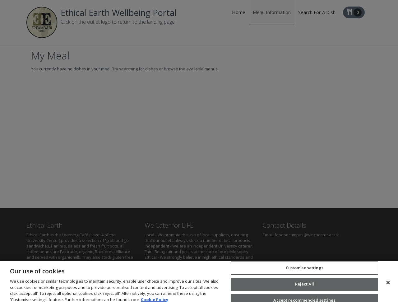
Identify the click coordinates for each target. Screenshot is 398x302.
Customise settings (304, 270)
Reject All (304, 286)
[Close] (388, 285)
